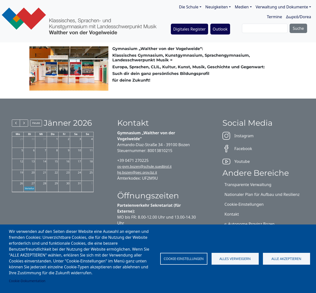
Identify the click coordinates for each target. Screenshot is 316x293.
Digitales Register (189, 29)
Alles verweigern (235, 258)
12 (21, 161)
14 (44, 161)
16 (67, 161)
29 (21, 139)
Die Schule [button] (188, 7)
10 (79, 150)
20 (33, 172)
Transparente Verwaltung (247, 184)
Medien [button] (242, 7)
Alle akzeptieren (286, 258)
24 (79, 172)
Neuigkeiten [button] (216, 7)
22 (56, 172)
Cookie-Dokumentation (27, 280)
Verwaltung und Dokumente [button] (282, 7)
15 (56, 161)
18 (91, 161)
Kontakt (231, 214)
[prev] (16, 123)
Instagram (238, 135)
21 (44, 172)
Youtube (236, 161)
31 (44, 139)
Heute (36, 123)
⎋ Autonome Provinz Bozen (249, 224)
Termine (274, 16)
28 (44, 183)
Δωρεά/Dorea (298, 16)
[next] (24, 123)
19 (21, 172)
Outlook (220, 29)
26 (21, 183)
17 (79, 161)
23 (67, 172)
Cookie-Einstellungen (184, 258)
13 (33, 161)
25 (91, 172)
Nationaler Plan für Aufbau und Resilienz (261, 194)
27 (33, 183)
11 (91, 150)
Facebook (237, 148)
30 (33, 139)
